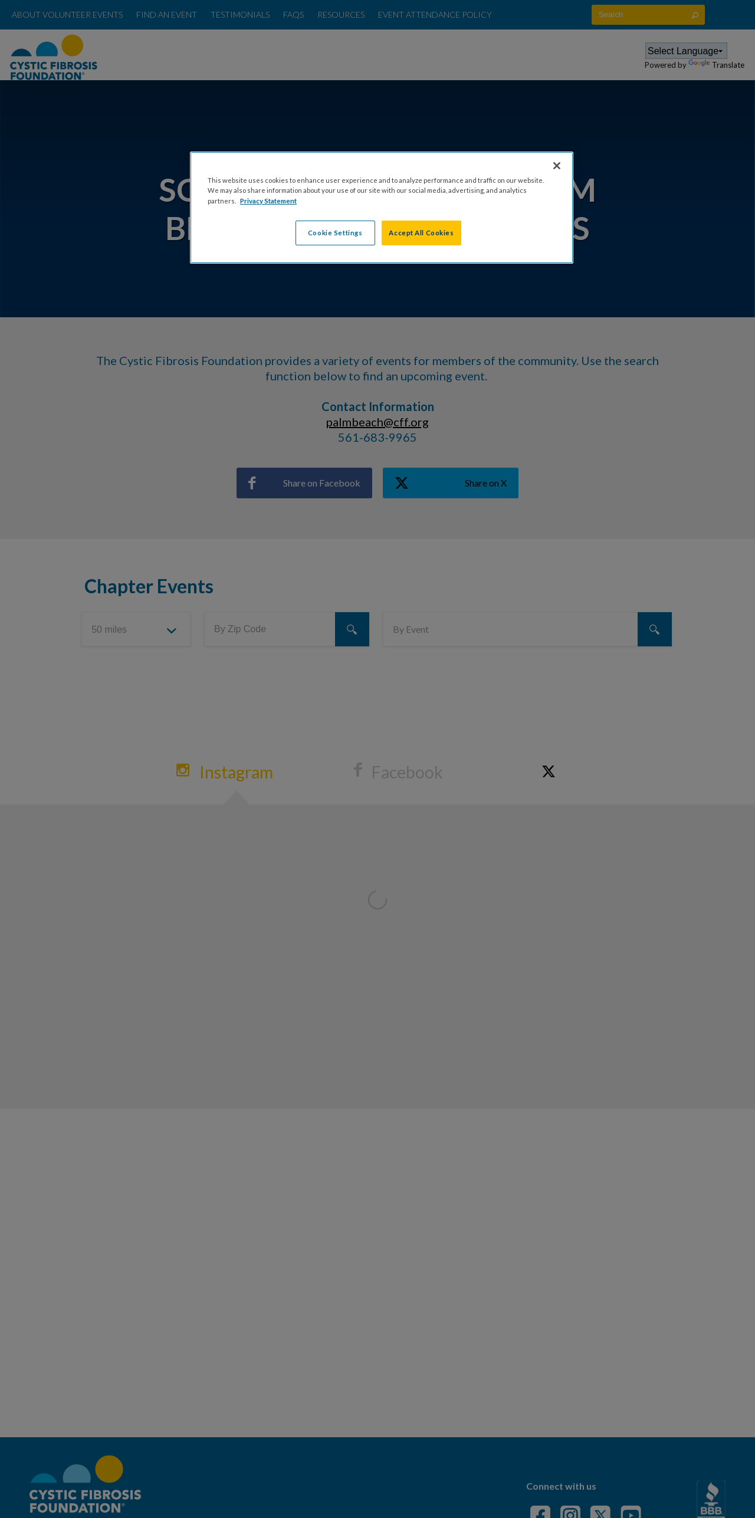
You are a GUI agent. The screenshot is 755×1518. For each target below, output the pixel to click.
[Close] (557, 166)
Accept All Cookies (421, 232)
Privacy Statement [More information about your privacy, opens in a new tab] (268, 201)
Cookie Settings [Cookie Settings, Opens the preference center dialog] (335, 232)
